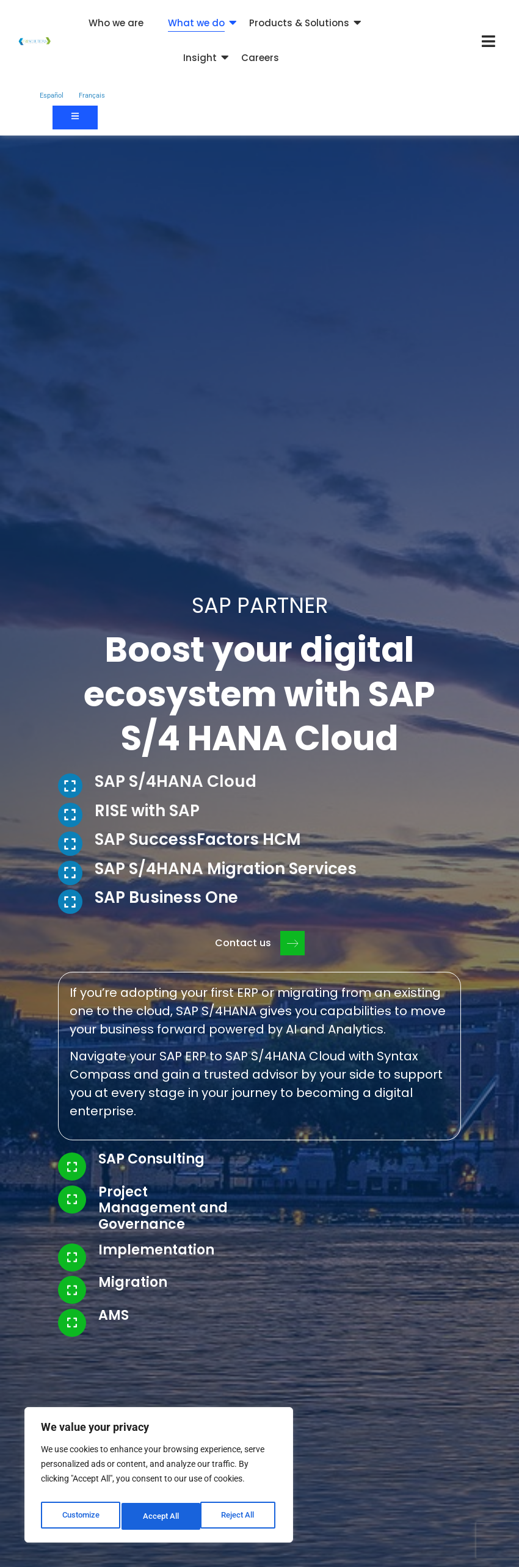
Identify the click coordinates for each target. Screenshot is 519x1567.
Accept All (239, 1516)
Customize (80, 1516)
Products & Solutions (299, 22)
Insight (200, 57)
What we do (196, 22)
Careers (260, 57)
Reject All (160, 1516)
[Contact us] (75, 117)
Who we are (116, 22)
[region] (158, 1478)
